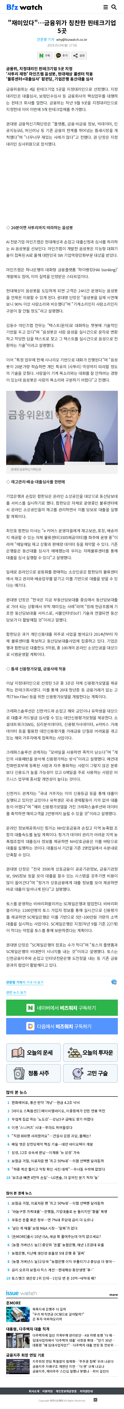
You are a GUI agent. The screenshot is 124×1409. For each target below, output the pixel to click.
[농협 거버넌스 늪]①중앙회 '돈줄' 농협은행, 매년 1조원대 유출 (58, 1244)
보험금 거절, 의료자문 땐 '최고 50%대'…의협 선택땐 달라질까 (58, 1160)
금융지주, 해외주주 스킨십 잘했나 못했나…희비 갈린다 (71, 1371)
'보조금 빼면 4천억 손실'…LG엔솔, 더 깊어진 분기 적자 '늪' (55, 1177)
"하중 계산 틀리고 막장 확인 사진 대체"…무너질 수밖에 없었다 (58, 1169)
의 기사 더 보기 (25, 982)
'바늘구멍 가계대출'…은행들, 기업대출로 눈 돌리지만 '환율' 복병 (59, 1211)
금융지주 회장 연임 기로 (25, 1355)
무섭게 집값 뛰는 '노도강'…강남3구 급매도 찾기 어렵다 (52, 1119)
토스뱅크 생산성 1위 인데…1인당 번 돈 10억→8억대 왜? (54, 1278)
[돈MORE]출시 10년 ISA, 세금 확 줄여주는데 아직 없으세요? (56, 1236)
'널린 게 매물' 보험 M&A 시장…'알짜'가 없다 (44, 1228)
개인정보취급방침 (66, 1391)
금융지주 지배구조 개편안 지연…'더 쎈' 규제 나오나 (68, 1366)
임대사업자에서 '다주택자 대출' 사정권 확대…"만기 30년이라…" (78, 1340)
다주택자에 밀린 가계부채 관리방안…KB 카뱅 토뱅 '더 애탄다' (76, 1335)
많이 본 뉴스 (16, 1092)
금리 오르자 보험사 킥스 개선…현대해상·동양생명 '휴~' (52, 1269)
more (113, 1294)
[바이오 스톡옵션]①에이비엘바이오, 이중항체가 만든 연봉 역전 (58, 1110)
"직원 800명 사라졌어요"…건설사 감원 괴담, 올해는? (51, 1135)
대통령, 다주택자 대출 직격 (27, 1329)
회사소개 (34, 1391)
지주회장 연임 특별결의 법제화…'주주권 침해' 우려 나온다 (73, 1361)
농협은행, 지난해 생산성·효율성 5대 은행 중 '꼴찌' (48, 1253)
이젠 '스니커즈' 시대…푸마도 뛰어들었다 (42, 1127)
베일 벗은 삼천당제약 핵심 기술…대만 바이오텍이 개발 (52, 1144)
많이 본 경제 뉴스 (19, 1193)
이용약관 (47, 1391)
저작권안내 (86, 1391)
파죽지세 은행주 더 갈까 (49, 1309)
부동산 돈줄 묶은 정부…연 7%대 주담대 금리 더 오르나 (52, 1219)
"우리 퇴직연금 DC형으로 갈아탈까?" (58, 1314)
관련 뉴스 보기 (16, 992)
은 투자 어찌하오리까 (47, 1319)
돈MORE (13, 1302)
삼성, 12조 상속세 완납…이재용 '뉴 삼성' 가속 (46, 1152)
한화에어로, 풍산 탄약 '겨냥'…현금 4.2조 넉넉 (46, 1102)
